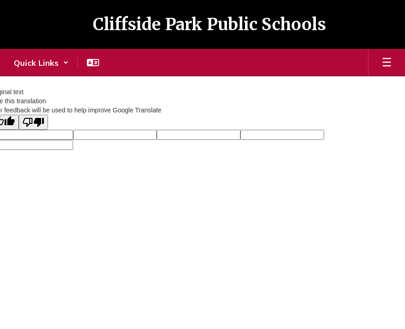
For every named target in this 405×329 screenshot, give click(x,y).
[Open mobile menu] (386, 62)
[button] (41, 62)
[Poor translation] (33, 122)
